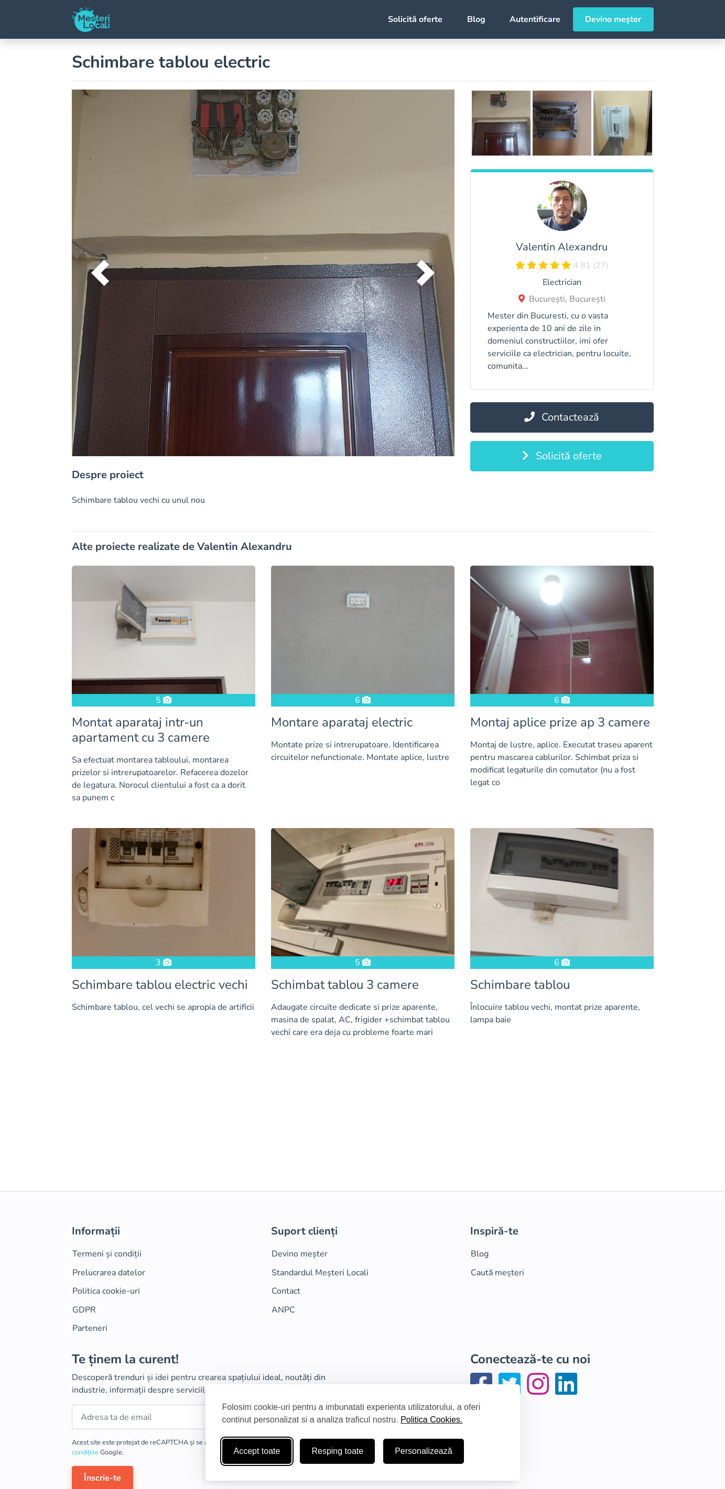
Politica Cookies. (431, 1419)
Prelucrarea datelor (108, 1272)
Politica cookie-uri (106, 1291)
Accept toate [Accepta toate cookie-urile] (257, 1451)
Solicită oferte (415, 19)
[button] (100, 273)
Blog (476, 19)
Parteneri (89, 1328)
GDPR (84, 1310)
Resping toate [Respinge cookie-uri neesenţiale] (337, 1451)
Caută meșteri (497, 1272)
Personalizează (423, 1451)
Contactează (561, 417)
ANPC (283, 1310)
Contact (286, 1291)
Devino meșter (613, 19)
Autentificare (535, 19)
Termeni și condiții (107, 1254)
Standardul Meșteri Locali (320, 1272)
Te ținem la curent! (125, 1359)
